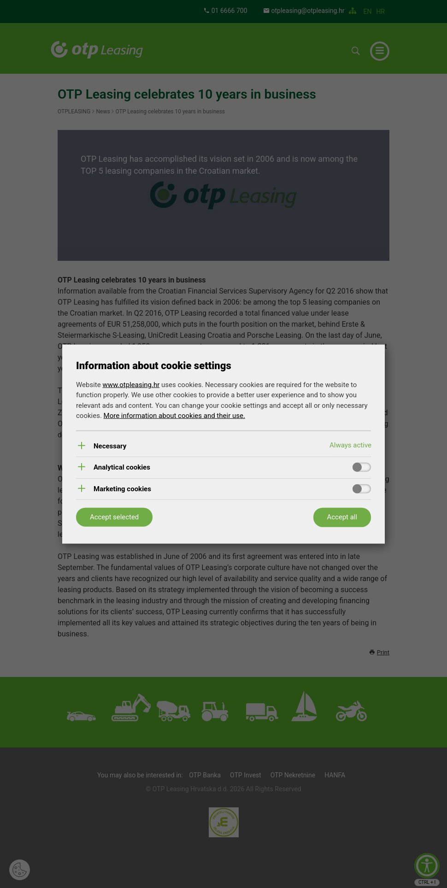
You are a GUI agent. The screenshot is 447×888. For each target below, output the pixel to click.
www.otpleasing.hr (130, 384)
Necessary (110, 445)
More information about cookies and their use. (174, 416)
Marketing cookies (122, 488)
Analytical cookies (122, 467)
